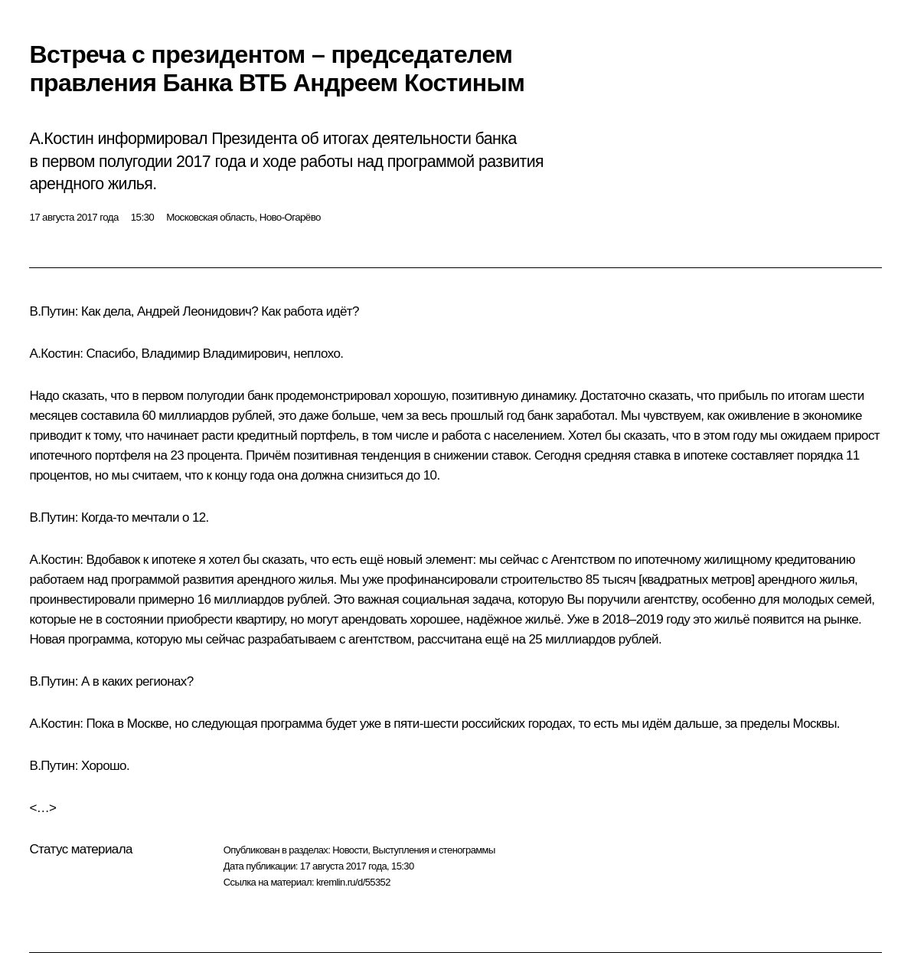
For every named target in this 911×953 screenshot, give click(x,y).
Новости (349, 850)
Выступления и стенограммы (433, 850)
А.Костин (54, 353)
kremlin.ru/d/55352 (353, 882)
